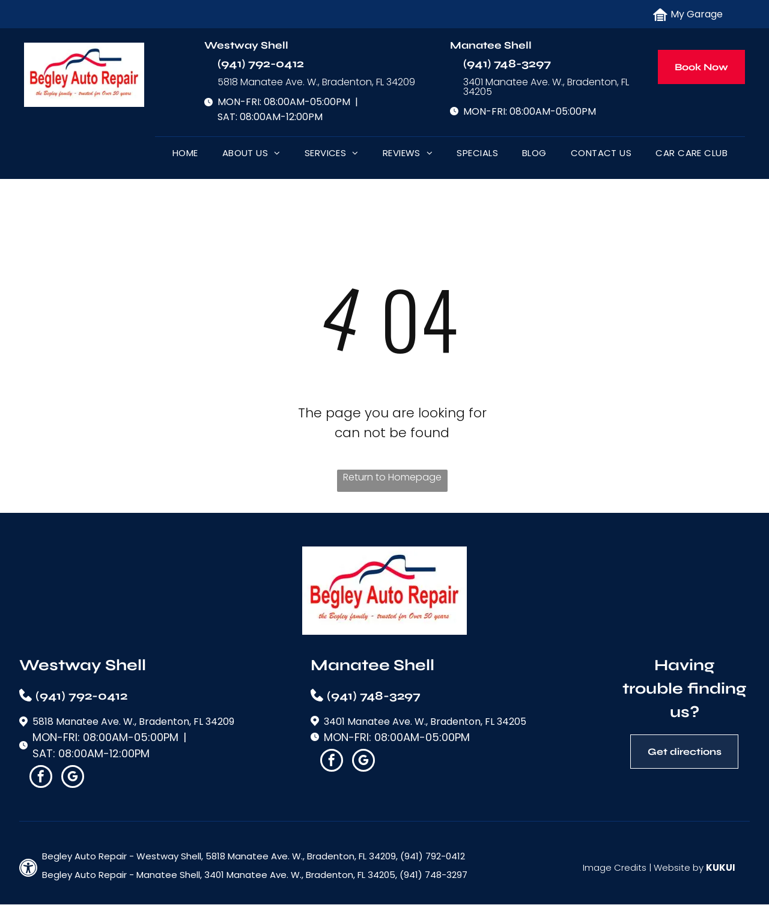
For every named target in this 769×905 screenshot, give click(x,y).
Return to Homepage (392, 477)
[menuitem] (185, 155)
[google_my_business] (72, 778)
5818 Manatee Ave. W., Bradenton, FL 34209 (316, 82)
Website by (679, 867)
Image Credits (614, 867)
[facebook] (40, 778)
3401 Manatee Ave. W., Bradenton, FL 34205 (546, 86)
